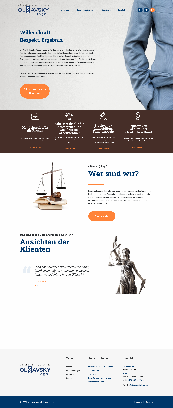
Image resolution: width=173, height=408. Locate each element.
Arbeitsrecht (93, 370)
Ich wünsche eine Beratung (35, 91)
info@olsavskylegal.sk (138, 385)
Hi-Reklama (148, 402)
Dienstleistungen (85, 10)
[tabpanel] (64, 274)
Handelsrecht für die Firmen (100, 367)
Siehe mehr (35, 147)
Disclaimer (49, 402)
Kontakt (122, 10)
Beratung (106, 10)
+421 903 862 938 (136, 380)
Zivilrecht (92, 374)
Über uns (65, 10)
